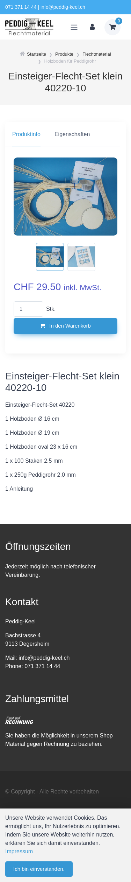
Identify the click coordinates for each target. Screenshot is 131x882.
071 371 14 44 (21, 7)
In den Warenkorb (65, 326)
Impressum (19, 851)
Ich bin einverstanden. (39, 869)
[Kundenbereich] (92, 27)
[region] (65, 134)
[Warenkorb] (112, 27)
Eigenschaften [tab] (72, 134)
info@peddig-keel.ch (63, 7)
